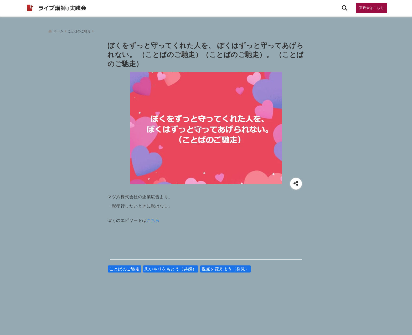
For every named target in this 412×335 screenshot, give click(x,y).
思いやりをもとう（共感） (171, 267)
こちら (153, 219)
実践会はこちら (371, 8)
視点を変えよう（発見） (225, 267)
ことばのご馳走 (124, 267)
